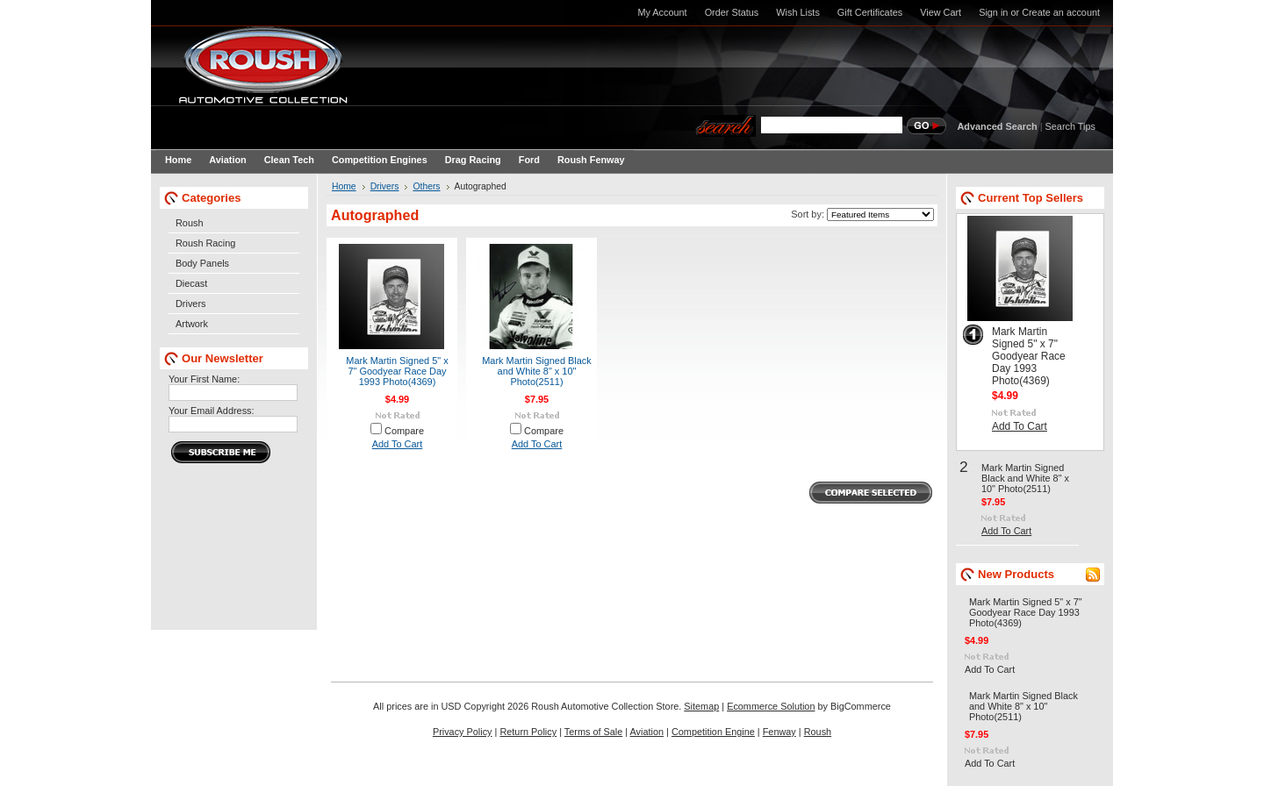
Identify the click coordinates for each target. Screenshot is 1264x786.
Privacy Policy (462, 731)
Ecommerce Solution (771, 706)
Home (344, 186)
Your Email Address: (212, 410)
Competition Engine (713, 731)
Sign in (993, 12)
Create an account (1061, 12)
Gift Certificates (869, 12)
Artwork (192, 323)
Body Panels (202, 263)
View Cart (940, 12)
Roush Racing (205, 243)
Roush (189, 223)
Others (426, 186)
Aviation (647, 731)
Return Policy (528, 731)
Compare (404, 430)
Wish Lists (798, 12)
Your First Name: (204, 379)
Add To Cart (397, 444)
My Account (661, 12)
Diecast (191, 283)
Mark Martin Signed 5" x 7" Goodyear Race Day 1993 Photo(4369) (397, 371)
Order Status (732, 12)
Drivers (190, 303)
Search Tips (1070, 126)
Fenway (779, 731)
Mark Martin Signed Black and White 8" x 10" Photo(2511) (537, 371)
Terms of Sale (593, 731)
